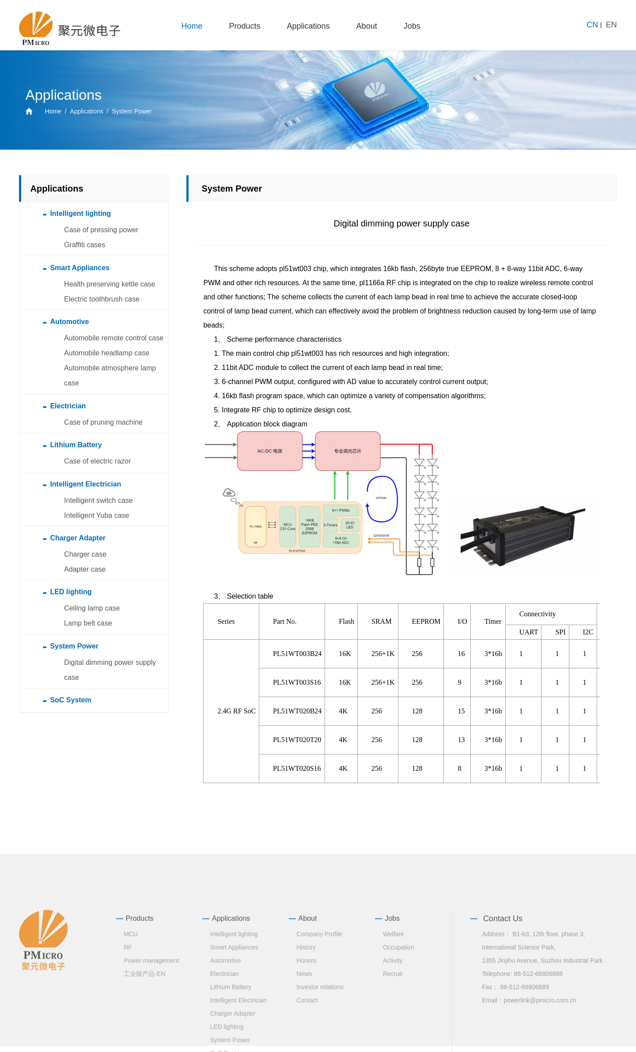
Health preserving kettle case (109, 284)
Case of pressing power (101, 230)
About (366, 26)
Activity (392, 1025)
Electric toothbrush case (102, 299)
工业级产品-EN (144, 1038)
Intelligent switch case (98, 500)
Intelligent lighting (234, 999)
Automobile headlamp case (106, 353)
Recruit (392, 1038)
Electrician (224, 1038)
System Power (131, 111)
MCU (131, 999)
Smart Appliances (234, 1012)
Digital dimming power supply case (110, 670)
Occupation (398, 1012)
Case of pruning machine (103, 422)
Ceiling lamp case (92, 608)
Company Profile (319, 999)
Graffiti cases (84, 245)
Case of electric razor (97, 461)
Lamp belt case (88, 623)
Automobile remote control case (113, 338)
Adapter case (85, 569)
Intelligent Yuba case (96, 515)
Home (191, 26)
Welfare (393, 999)
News (304, 1038)
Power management (151, 1025)
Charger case (85, 554)
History (306, 1012)
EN (611, 24)
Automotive (225, 1025)
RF (128, 1012)
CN (592, 24)
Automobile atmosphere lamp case (110, 375)
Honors (306, 1025)
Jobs (412, 26)
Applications (308, 26)
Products (245, 26)
